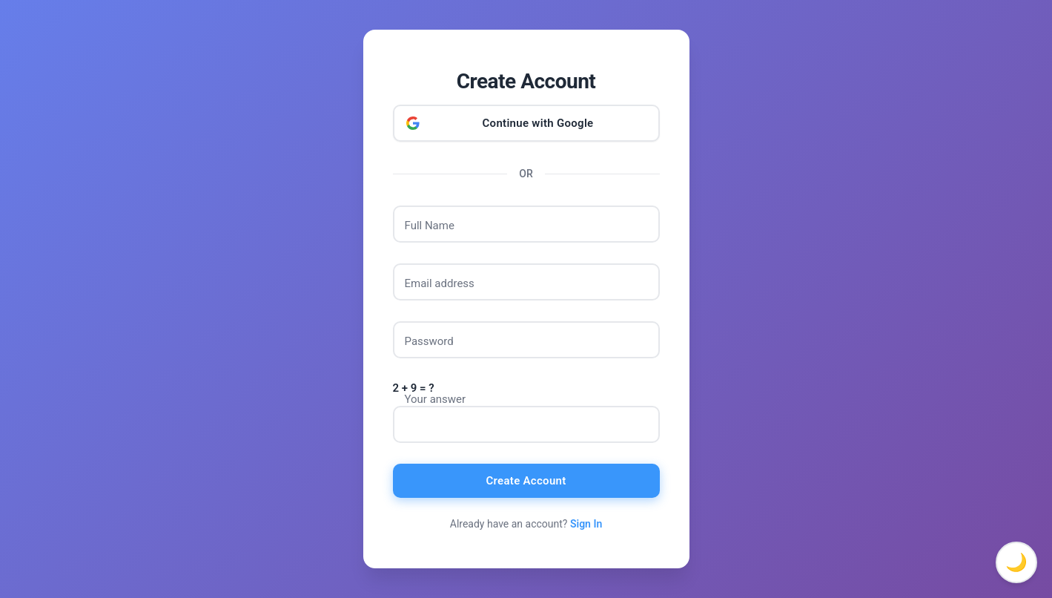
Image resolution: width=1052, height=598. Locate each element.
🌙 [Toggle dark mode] (1016, 562)
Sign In (586, 524)
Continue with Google (538, 123)
